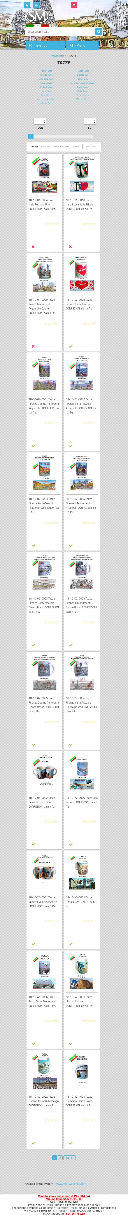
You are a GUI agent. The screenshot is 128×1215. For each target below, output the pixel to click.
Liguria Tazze (46, 83)
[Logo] (50, 18)
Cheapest (45, 146)
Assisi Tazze (46, 70)
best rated (91, 146)
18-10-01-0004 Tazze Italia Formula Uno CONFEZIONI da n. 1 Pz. (42, 204)
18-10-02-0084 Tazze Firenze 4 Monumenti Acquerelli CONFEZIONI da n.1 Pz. (81, 505)
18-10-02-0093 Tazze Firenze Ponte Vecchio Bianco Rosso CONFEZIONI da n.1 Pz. (44, 605)
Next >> (69, 1158)
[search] (98, 31)
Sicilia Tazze (82, 91)
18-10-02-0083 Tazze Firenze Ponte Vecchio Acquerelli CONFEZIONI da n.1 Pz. (44, 505)
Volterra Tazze (46, 103)
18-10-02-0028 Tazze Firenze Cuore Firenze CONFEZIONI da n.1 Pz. (79, 304)
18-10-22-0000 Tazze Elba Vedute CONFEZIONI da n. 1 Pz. (82, 802)
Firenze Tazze (46, 74)
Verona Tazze (82, 95)
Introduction (58, 56)
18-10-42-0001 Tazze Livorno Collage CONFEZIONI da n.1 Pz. (79, 1001)
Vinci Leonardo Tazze (46, 99)
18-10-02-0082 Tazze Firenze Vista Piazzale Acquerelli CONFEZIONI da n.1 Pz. (81, 406)
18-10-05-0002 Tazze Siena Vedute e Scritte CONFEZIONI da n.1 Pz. (42, 802)
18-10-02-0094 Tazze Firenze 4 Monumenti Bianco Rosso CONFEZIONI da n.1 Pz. (81, 605)
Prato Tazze (82, 87)
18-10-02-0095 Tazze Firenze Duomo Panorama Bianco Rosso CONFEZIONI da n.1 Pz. (44, 704)
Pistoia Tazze (46, 87)
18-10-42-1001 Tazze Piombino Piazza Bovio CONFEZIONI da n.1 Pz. (79, 1100)
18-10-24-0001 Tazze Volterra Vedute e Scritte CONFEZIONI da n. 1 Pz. (43, 901)
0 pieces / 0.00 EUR (88, 4)
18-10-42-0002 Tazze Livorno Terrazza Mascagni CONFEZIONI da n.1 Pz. (44, 1100)
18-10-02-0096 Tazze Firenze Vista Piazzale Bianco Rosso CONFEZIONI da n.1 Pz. (81, 704)
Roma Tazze (46, 91)
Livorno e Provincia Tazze (82, 83)
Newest (76, 146)
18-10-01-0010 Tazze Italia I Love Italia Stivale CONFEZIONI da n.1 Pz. (80, 204)
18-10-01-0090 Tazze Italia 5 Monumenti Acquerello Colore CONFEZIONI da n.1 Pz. (42, 306)
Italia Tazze (83, 79)
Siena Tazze (46, 95)
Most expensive (61, 146)
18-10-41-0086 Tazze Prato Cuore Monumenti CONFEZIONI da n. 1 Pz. (43, 1001)
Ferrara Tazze (82, 70)
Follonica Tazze (83, 74)
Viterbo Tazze (82, 99)
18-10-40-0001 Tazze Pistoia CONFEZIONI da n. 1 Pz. (81, 901)
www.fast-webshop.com (71, 1183)
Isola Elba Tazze (46, 79)
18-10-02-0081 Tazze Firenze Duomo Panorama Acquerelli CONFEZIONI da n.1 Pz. (44, 406)
